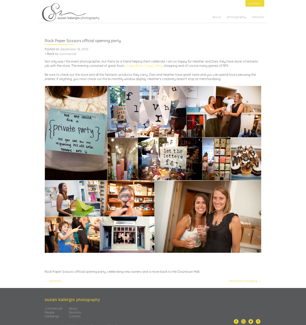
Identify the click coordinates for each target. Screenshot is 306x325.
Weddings (52, 310)
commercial (67, 47)
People (49, 306)
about (216, 17)
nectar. (257, 319)
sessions (258, 17)
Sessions (75, 306)
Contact (75, 310)
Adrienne (53, 275)
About (73, 302)
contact (254, 3)
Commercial (53, 302)
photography (236, 17)
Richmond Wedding (245, 275)
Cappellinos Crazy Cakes (145, 59)
